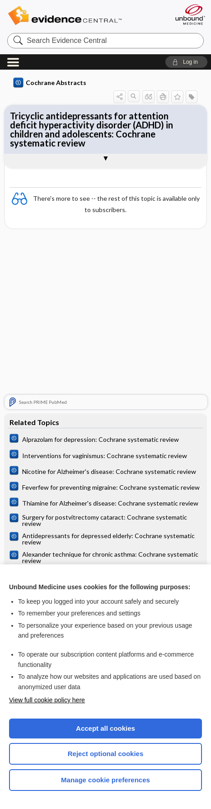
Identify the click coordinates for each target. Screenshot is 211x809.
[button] (186, 62)
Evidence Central (78, 15)
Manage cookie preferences (105, 780)
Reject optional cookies (106, 753)
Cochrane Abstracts (49, 82)
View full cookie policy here (47, 700)
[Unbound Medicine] (189, 14)
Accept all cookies (105, 728)
